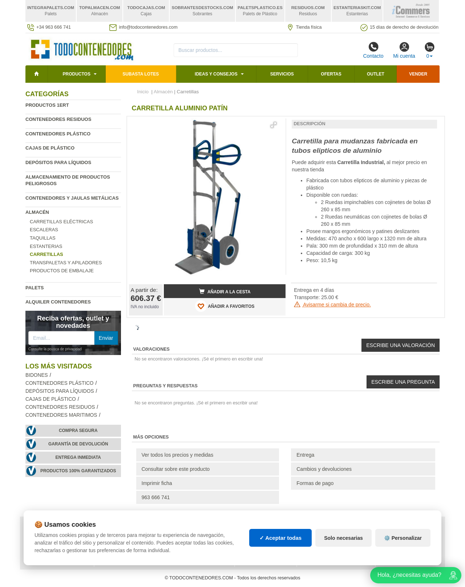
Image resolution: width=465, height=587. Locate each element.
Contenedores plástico (57, 133)
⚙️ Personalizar (403, 538)
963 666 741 (156, 497)
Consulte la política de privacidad (55, 349)
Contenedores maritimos (61, 415)
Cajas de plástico (49, 148)
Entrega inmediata (78, 457)
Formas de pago (314, 483)
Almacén (37, 212)
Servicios (282, 74)
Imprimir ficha (157, 483)
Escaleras (44, 229)
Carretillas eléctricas (61, 221)
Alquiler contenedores (58, 302)
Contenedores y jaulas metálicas (72, 198)
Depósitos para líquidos (58, 162)
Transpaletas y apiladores (66, 262)
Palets (34, 287)
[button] (273, 125)
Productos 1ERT (47, 105)
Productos (76, 74)
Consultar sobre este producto (176, 469)
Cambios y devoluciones (324, 469)
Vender (418, 74)
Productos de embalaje (62, 270)
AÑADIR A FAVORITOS (224, 306)
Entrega (305, 455)
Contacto (373, 50)
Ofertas (331, 74)
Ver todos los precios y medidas (178, 455)
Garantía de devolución (78, 444)
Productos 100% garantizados (78, 470)
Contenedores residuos (58, 119)
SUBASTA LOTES (140, 74)
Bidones (36, 375)
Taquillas (43, 238)
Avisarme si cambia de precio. (332, 304)
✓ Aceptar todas (280, 538)
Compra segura (78, 430)
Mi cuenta (404, 50)
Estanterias (46, 246)
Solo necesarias (343, 538)
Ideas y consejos (216, 74)
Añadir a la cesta (225, 291)
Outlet (375, 74)
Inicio (143, 91)
